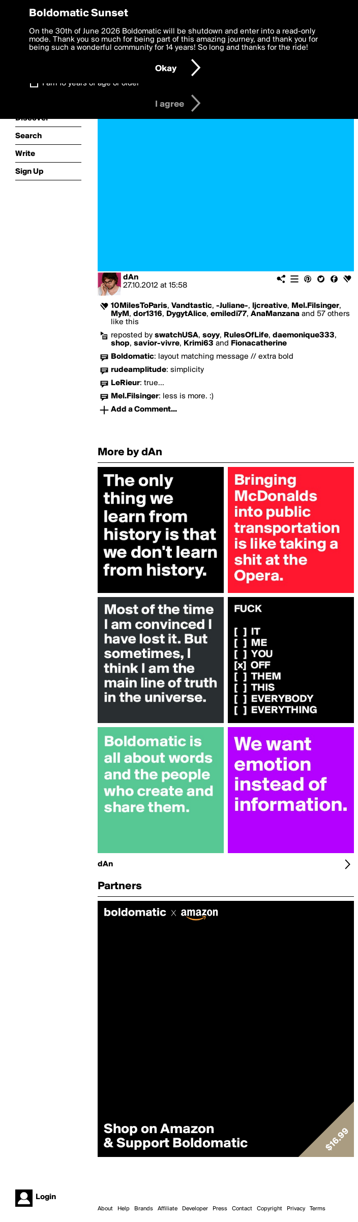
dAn (130, 277)
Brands (143, 1209)
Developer (195, 1209)
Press (220, 1209)
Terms (317, 1209)
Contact (242, 1209)
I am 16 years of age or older (90, 83)
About (105, 1209)
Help (123, 1209)
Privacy (296, 1209)
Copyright (269, 1209)
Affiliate (167, 1209)
